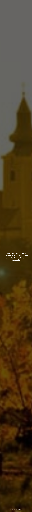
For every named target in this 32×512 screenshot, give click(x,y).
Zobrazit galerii (18, 509)
